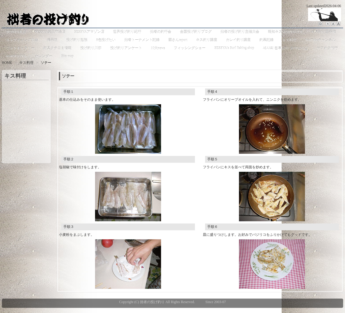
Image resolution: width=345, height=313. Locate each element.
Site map (67, 56)
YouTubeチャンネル (320, 40)
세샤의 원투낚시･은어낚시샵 (285, 48)
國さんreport (177, 40)
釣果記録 (266, 40)
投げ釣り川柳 (90, 48)
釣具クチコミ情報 (57, 48)
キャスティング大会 (22, 40)
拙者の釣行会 (160, 32)
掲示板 (52, 40)
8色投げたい (106, 40)
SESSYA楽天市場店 (50, 32)
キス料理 (289, 40)
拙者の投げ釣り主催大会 (239, 32)
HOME (7, 62)
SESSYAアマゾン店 (89, 32)
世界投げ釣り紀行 (127, 32)
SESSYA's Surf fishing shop (234, 48)
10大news (158, 48)
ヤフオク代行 (327, 48)
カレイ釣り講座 (238, 40)
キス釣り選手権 (323, 32)
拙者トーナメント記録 (142, 40)
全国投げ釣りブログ (196, 32)
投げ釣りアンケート (126, 48)
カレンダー (43, 56)
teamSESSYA (16, 56)
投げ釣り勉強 (76, 40)
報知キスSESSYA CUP (285, 32)
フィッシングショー (190, 48)
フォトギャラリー (20, 48)
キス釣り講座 (206, 40)
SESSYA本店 (16, 32)
